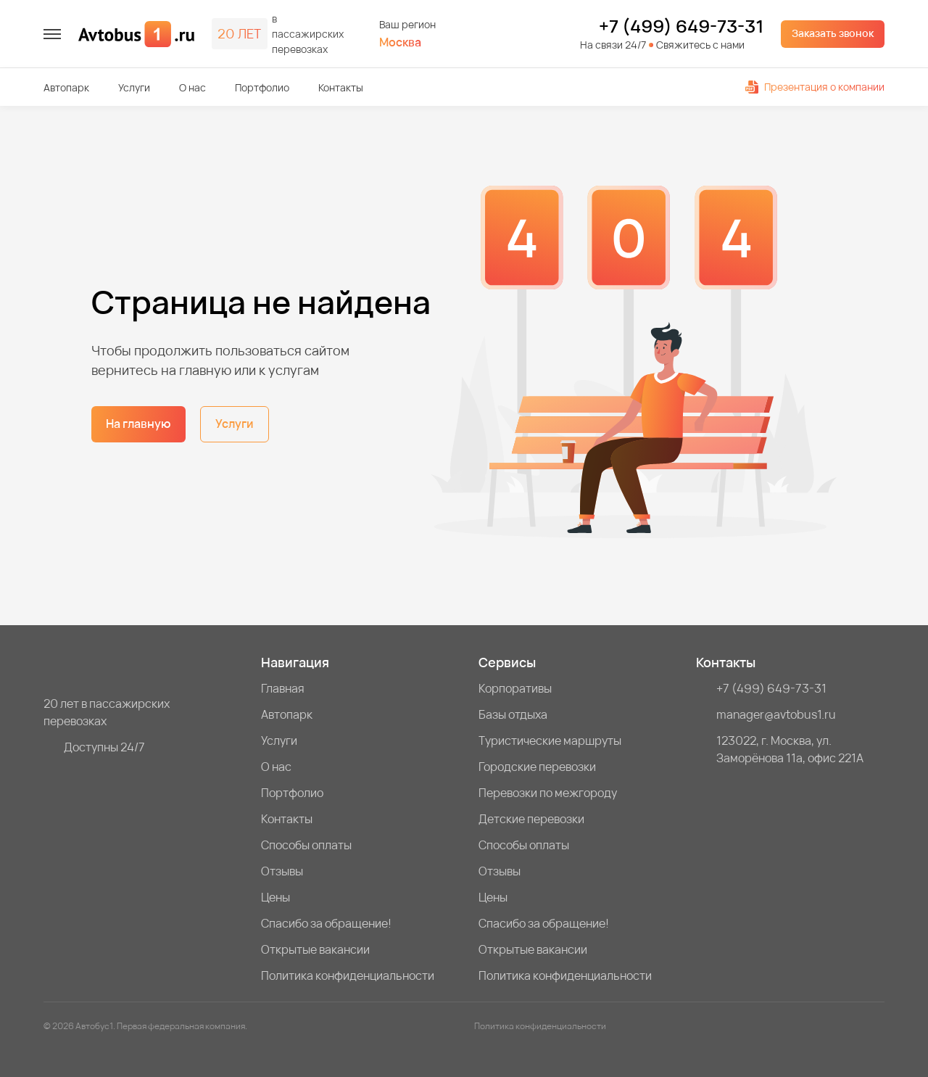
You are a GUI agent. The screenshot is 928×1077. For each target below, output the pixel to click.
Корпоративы (515, 688)
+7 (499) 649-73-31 (681, 26)
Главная (282, 688)
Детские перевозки (531, 819)
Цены (275, 897)
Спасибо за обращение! (326, 923)
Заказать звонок (833, 33)
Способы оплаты (306, 845)
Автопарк (66, 87)
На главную (138, 424)
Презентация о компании (814, 87)
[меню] (52, 34)
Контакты (340, 87)
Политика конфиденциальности (347, 975)
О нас (192, 87)
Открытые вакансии (315, 949)
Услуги (134, 87)
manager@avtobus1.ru (776, 714)
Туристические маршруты (549, 740)
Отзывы (282, 871)
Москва (400, 42)
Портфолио (262, 87)
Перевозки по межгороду (547, 793)
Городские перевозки (537, 767)
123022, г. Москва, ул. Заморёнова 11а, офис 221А (789, 749)
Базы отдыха (512, 714)
